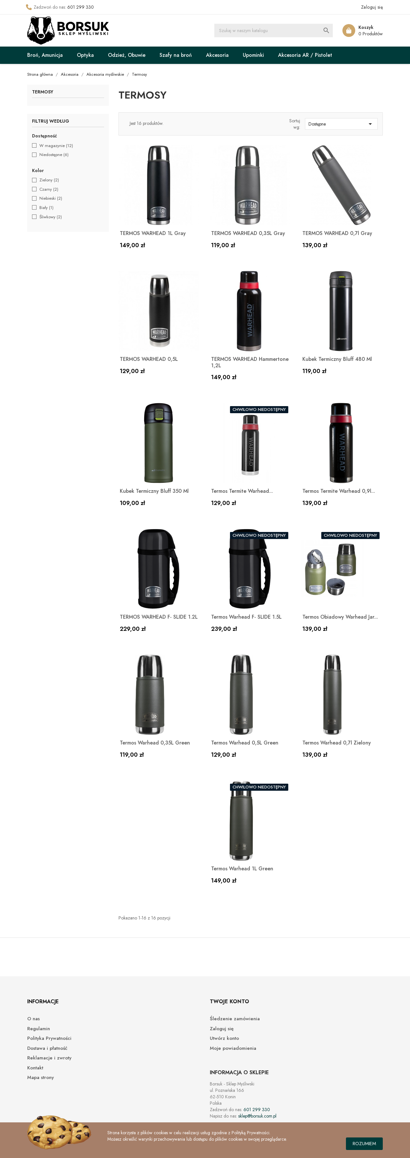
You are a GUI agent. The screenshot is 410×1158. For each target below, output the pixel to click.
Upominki (253, 55)
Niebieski (50, 198)
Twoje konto (229, 1001)
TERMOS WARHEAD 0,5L (149, 359)
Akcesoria (217, 55)
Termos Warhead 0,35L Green (155, 742)
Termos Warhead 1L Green (242, 868)
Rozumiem (364, 1143)
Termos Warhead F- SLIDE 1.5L (246, 617)
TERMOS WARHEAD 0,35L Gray (248, 233)
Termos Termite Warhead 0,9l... (338, 491)
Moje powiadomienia (233, 1048)
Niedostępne (54, 155)
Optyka (85, 55)
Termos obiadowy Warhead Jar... (340, 617)
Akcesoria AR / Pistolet (305, 55)
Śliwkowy (50, 217)
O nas (33, 1018)
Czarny (48, 189)
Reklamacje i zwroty (49, 1058)
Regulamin (38, 1028)
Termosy (42, 92)
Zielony (49, 180)
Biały (46, 208)
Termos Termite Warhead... (242, 491)
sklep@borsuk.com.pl (257, 1116)
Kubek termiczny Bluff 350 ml (154, 491)
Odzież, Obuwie (126, 55)
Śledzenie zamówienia (235, 1018)
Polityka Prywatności (49, 1038)
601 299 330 (80, 7)
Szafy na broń (176, 55)
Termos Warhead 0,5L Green (244, 742)
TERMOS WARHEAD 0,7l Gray (337, 233)
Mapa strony (40, 1077)
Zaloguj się (222, 1028)
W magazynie (56, 146)
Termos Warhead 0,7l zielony (336, 742)
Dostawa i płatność (47, 1048)
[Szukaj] (273, 30)
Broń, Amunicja (45, 55)
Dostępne (341, 124)
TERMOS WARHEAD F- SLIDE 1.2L (159, 617)
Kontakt (35, 1068)
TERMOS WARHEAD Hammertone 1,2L (250, 362)
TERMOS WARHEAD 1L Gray (153, 233)
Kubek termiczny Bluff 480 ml (337, 359)
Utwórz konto (224, 1038)
